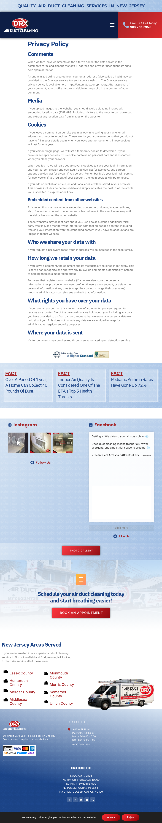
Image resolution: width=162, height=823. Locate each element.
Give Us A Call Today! (143, 23)
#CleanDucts (100, 455)
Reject (130, 817)
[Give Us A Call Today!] (126, 25)
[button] (112, 25)
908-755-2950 (140, 27)
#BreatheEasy (130, 455)
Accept (111, 817)
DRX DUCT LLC (78, 722)
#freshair (115, 455)
